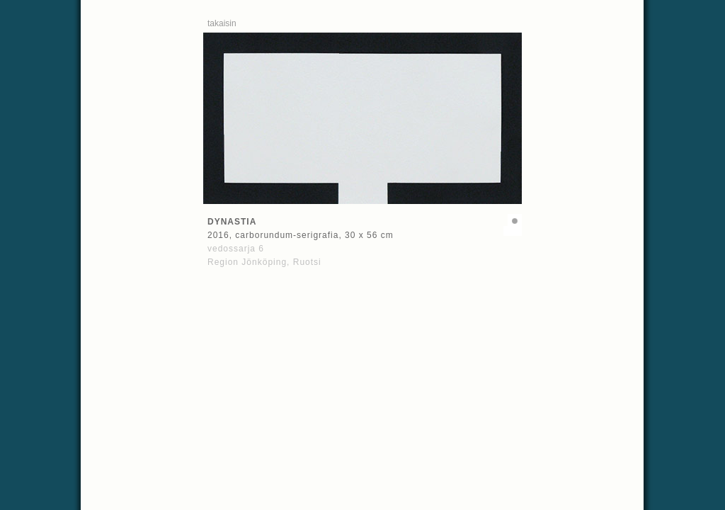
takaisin (221, 23)
